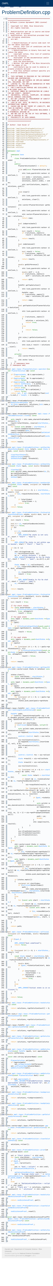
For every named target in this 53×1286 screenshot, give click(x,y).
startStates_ (43, 423)
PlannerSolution (18, 371)
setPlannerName (21, 1066)
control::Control (25, 736)
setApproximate (24, 1064)
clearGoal (15, 470)
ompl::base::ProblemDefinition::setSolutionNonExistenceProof (29, 1231)
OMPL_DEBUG (23, 535)
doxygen (28, 1255)
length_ (24, 395)
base (22, 155)
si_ (12, 404)
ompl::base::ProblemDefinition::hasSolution (29, 1004)
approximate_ (21, 374)
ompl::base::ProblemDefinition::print (28, 1150)
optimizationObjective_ (25, 1168)
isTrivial (22, 725)
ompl (18, 151)
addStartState (17, 457)
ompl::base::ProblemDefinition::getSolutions (28, 1127)
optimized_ (19, 386)
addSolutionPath (18, 1068)
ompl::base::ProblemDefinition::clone (29, 415)
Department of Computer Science (25, 1249)
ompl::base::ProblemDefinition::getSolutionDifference (29, 1115)
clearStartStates (18, 455)
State (27, 449)
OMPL (5, 3)
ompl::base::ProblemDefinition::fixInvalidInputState (29, 513)
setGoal (14, 477)
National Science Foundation (30, 1253)
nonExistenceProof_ (25, 1200)
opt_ (19, 393)
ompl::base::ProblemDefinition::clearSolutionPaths (29, 1140)
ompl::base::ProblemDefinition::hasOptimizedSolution (29, 1104)
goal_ (28, 430)
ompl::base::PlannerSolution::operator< (29, 369)
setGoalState (16, 458)
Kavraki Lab (9, 1249)
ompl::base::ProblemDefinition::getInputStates (29, 668)
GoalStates (40, 639)
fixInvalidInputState (28, 609)
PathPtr (14, 714)
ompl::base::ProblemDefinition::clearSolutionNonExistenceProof (29, 1207)
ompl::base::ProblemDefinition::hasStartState (29, 484)
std (16, 404)
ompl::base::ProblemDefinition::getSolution (29, 1037)
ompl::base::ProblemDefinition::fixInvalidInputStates (29, 595)
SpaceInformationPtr (19, 402)
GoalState (39, 619)
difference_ (26, 384)
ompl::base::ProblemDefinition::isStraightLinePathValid (29, 709)
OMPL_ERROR (19, 943)
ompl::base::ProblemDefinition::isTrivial (30, 932)
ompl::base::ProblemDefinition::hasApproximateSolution (29, 1093)
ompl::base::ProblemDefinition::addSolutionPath (29, 1050)
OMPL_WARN (22, 580)
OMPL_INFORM (20, 1081)
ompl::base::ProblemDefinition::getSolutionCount (29, 1015)
